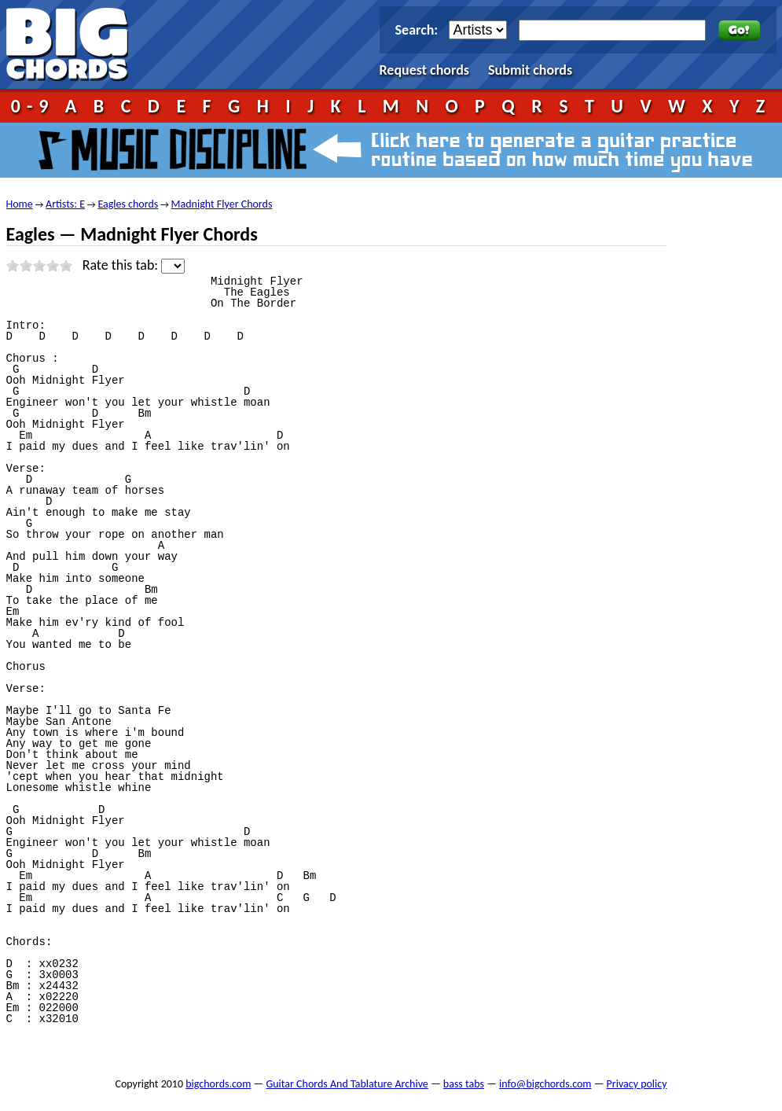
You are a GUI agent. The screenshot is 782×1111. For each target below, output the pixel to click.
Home (19, 204)
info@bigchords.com (545, 1084)
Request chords (425, 70)
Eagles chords (127, 204)
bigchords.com (74, 44)
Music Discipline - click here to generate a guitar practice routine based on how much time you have (391, 150)
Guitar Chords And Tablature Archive (347, 1084)
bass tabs (463, 1084)
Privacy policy (637, 1084)
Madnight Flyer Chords (222, 204)
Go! (739, 31)
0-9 (33, 105)
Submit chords (530, 70)
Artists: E (65, 204)
